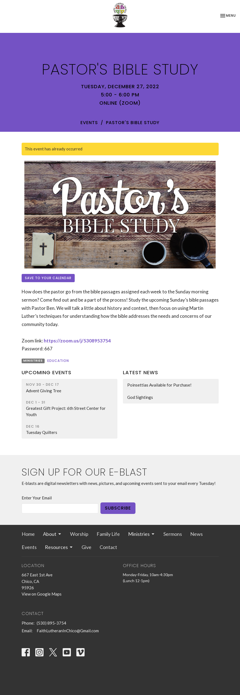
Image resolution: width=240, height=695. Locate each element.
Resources (59, 547)
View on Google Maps (42, 593)
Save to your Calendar (48, 278)
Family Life (108, 534)
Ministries (141, 534)
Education (58, 360)
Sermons (172, 534)
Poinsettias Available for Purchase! (159, 384)
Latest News (140, 372)
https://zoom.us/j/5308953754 (77, 341)
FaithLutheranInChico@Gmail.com (68, 630)
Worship (79, 534)
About (52, 534)
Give (86, 547)
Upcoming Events (46, 372)
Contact (108, 547)
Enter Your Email (37, 497)
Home (28, 534)
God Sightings (140, 397)
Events (89, 122)
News (196, 534)
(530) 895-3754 (51, 622)
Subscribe (118, 508)
